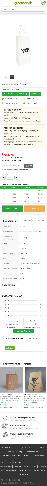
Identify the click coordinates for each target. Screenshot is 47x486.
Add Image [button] (22, 94)
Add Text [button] (35, 94)
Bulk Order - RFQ (15, 463)
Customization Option (32, 452)
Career (34, 467)
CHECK (29, 166)
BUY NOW (35, 208)
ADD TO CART (12, 208)
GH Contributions (39, 470)
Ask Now (9, 348)
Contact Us (42, 463)
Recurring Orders (23, 455)
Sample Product (5, 467)
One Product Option (9, 455)
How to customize (29, 463)
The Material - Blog (25, 470)
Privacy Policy (23, 474)
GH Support (43, 467)
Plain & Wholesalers (8, 448)
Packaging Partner (38, 455)
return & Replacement (8, 470)
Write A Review (23, 331)
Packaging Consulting (15, 452)
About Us (4, 463)
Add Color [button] (8, 94)
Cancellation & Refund (21, 467)
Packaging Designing (24, 448)
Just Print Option (40, 448)
